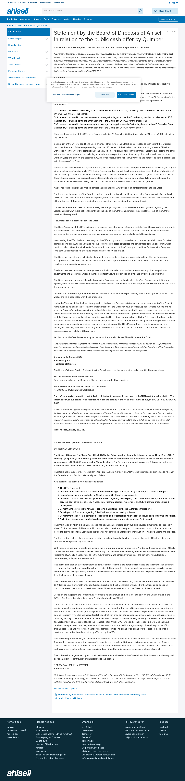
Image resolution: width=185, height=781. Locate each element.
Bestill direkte (168, 19)
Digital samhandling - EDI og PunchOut (54, 734)
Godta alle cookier (126, 94)
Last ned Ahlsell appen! (47, 744)
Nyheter (77, 19)
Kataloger (40, 748)
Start (9, 25)
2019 (45, 25)
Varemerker (25, 19)
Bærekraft (32, 3)
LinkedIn (162, 731)
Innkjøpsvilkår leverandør (136, 738)
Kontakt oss (59, 3)
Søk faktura (41, 741)
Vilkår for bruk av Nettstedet (22, 78)
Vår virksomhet (15, 58)
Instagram (163, 734)
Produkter (12, 19)
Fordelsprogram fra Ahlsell (48, 738)
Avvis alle (105, 94)
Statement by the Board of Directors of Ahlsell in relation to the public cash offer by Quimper (100, 695)
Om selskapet (15, 39)
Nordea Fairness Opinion (65, 688)
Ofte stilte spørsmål (16, 731)
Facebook (163, 727)
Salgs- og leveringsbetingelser (51, 755)
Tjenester (56, 19)
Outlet (67, 19)
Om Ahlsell (11, 3)
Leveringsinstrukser (134, 734)
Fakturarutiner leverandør (137, 731)
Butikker (21, 3)
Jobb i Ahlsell (45, 3)
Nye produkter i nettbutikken (50, 758)
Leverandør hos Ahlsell (135, 727)
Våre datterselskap (91, 744)
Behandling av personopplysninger (25, 84)
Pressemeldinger (33, 25)
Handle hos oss (43, 731)
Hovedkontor (14, 45)
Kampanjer (41, 751)
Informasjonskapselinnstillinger (98, 758)
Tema (46, 19)
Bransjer (37, 19)
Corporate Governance (93, 748)
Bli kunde (88, 19)
